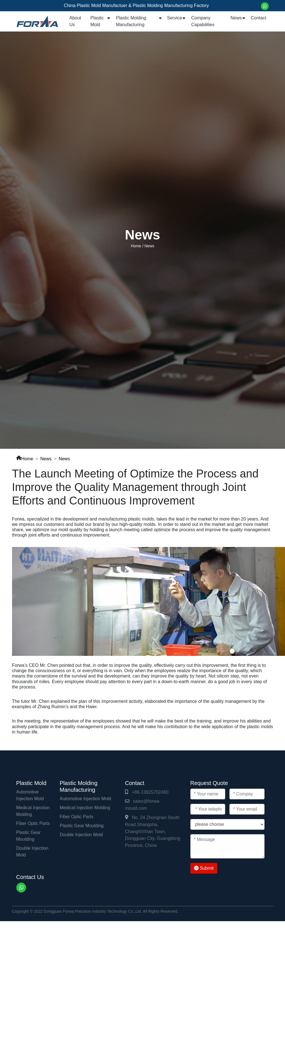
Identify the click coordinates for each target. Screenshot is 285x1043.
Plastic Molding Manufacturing (131, 21)
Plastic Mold (97, 21)
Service (174, 17)
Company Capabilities (203, 21)
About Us (75, 21)
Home (136, 246)
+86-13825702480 (150, 792)
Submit (204, 868)
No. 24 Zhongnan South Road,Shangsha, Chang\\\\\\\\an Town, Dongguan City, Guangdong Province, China (152, 831)
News (236, 17)
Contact (258, 17)
